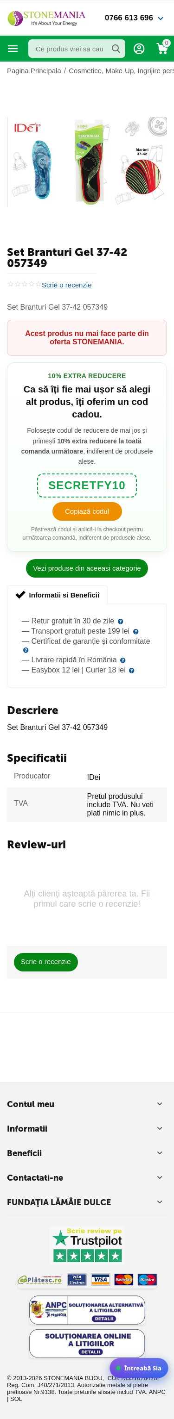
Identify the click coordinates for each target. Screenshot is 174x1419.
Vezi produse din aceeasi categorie (87, 568)
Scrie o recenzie (67, 285)
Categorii (12, 48)
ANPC (157, 1391)
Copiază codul (87, 511)
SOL (16, 1398)
